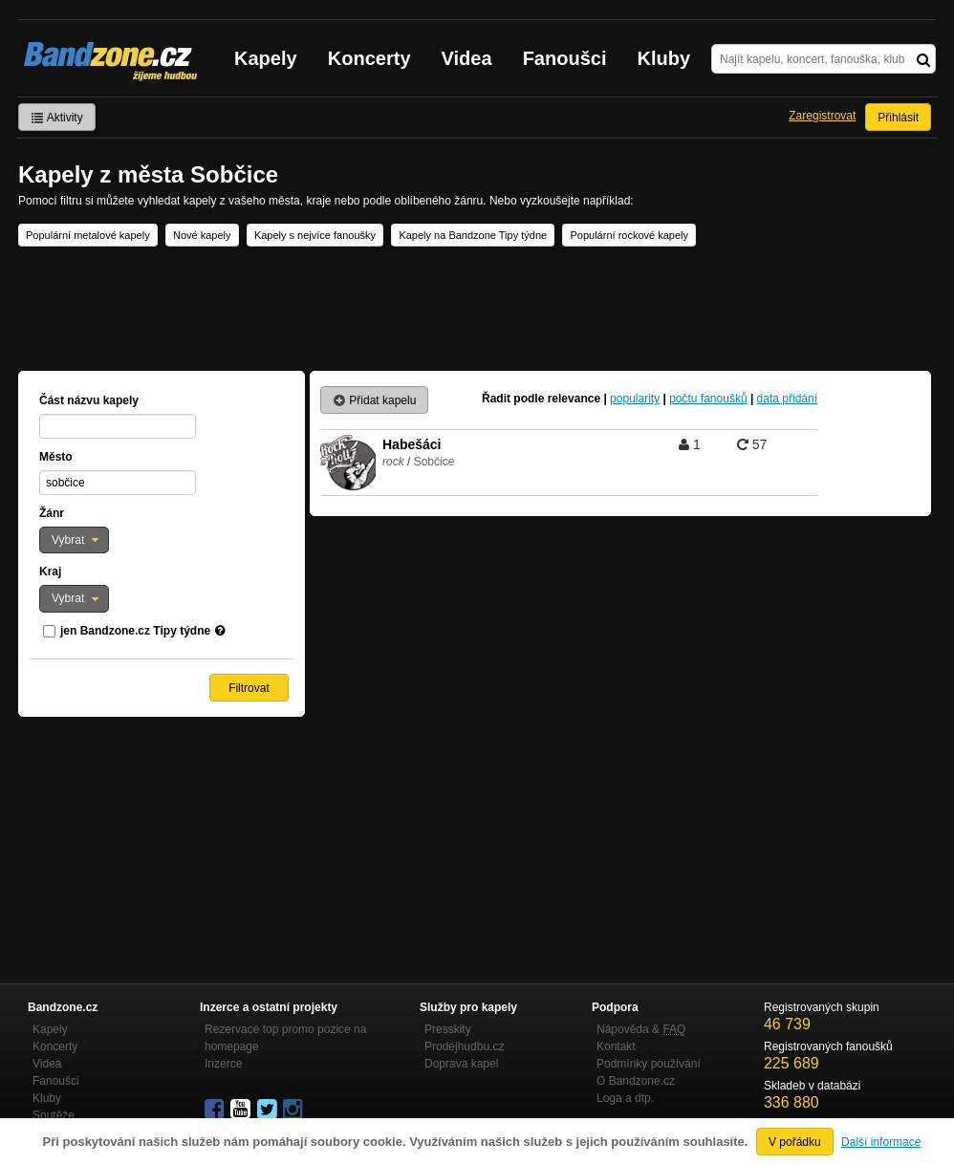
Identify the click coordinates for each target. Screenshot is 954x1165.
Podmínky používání (648, 1063)
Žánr (51, 513)
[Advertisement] (477, 309)
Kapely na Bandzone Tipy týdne (473, 235)
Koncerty (369, 58)
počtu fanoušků (708, 398)
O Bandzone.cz (635, 1081)
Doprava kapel (461, 1063)
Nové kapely (202, 235)
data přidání (787, 398)
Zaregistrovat (822, 115)
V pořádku (795, 1142)
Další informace (881, 1142)
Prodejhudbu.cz (464, 1046)
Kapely (265, 58)
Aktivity (57, 117)
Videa (467, 58)
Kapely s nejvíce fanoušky (315, 235)
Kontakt (616, 1046)
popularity (635, 398)
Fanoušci (565, 58)
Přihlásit (898, 117)
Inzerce (223, 1063)
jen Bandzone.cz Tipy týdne (135, 630)
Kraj (50, 571)
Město (56, 457)
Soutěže (54, 1115)
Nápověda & (640, 1029)
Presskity (447, 1029)
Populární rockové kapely (629, 235)
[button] (74, 540)
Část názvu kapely (89, 400)
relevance (574, 398)
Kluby (664, 58)
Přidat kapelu (374, 400)
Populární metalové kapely (88, 235)
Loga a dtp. (625, 1098)
